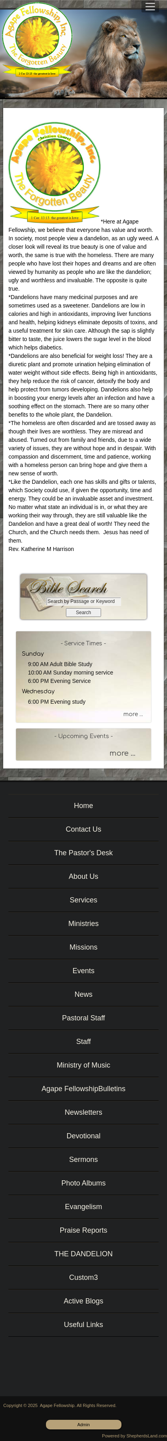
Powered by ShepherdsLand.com (134, 1435)
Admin (83, 1424)
